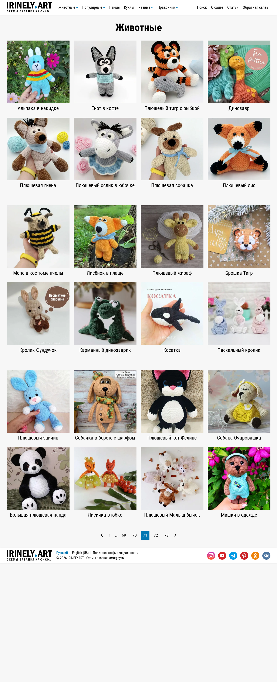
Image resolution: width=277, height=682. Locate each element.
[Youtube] (222, 675)
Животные (68, 7)
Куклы (129, 7)
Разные (145, 7)
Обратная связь (255, 7)
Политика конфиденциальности (115, 672)
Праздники (168, 7)
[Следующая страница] (175, 654)
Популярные (93, 7)
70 (134, 654)
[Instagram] (211, 675)
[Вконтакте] (266, 675)
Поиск (202, 7)
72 (156, 654)
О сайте (217, 7)
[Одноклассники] (255, 675)
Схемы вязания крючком (29, 7)
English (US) (80, 672)
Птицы (114, 7)
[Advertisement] (138, 226)
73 (166, 654)
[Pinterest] (244, 675)
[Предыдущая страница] (101, 654)
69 (124, 654)
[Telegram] (233, 675)
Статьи (233, 7)
